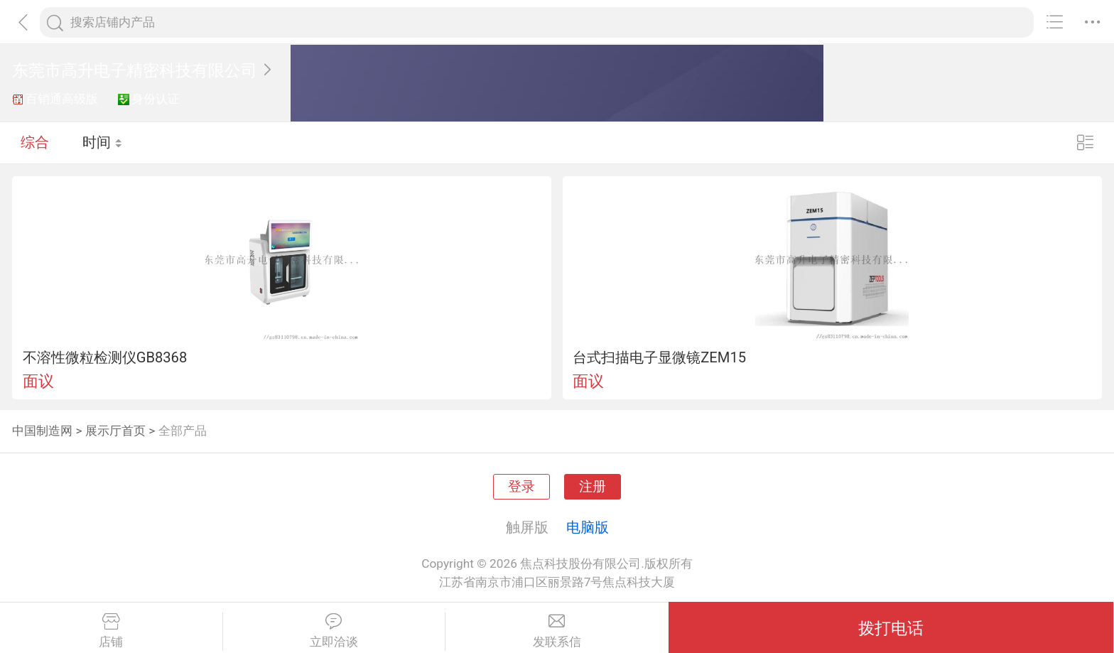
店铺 (111, 631)
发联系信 (557, 631)
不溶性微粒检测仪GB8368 (105, 357)
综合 (35, 142)
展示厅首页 (115, 430)
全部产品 (182, 430)
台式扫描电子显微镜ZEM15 (659, 357)
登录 (521, 487)
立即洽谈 (334, 631)
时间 (102, 142)
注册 (592, 487)
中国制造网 (42, 430)
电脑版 (587, 527)
